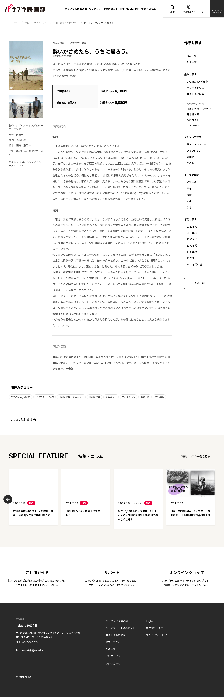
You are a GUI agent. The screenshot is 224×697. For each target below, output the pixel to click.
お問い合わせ (113, 663)
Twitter (26, 661)
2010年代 (160, 397)
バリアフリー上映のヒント (103, 8)
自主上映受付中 (195, 94)
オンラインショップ (217, 11)
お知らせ (137, 503)
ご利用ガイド (189, 11)
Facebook (18, 661)
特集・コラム (148, 8)
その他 (190, 163)
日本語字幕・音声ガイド (71, 397)
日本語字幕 (94, 397)
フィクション (129, 397)
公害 (189, 207)
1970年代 (192, 258)
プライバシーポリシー (158, 635)
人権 (189, 201)
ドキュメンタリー (196, 144)
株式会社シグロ (154, 628)
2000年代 (192, 239)
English (150, 621)
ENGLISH (200, 283)
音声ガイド (111, 397)
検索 (172, 11)
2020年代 (192, 226)
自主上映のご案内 (129, 8)
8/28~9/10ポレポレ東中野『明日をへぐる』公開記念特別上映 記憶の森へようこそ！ (138, 515)
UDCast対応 (193, 125)
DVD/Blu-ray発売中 (20, 397)
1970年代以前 (194, 264)
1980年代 (192, 252)
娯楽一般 (145, 397)
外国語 (190, 157)
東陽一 (19, 134)
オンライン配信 (195, 88)
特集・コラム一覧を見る (195, 456)
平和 (189, 188)
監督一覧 (192, 62)
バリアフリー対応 (45, 397)
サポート (203, 11)
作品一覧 (192, 56)
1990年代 (192, 245)
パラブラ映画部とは (76, 8)
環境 (189, 195)
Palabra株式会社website (29, 650)
